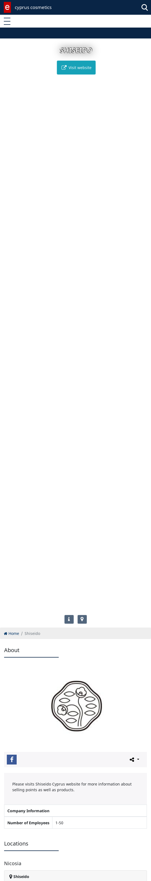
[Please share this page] (134, 759)
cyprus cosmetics (33, 7)
